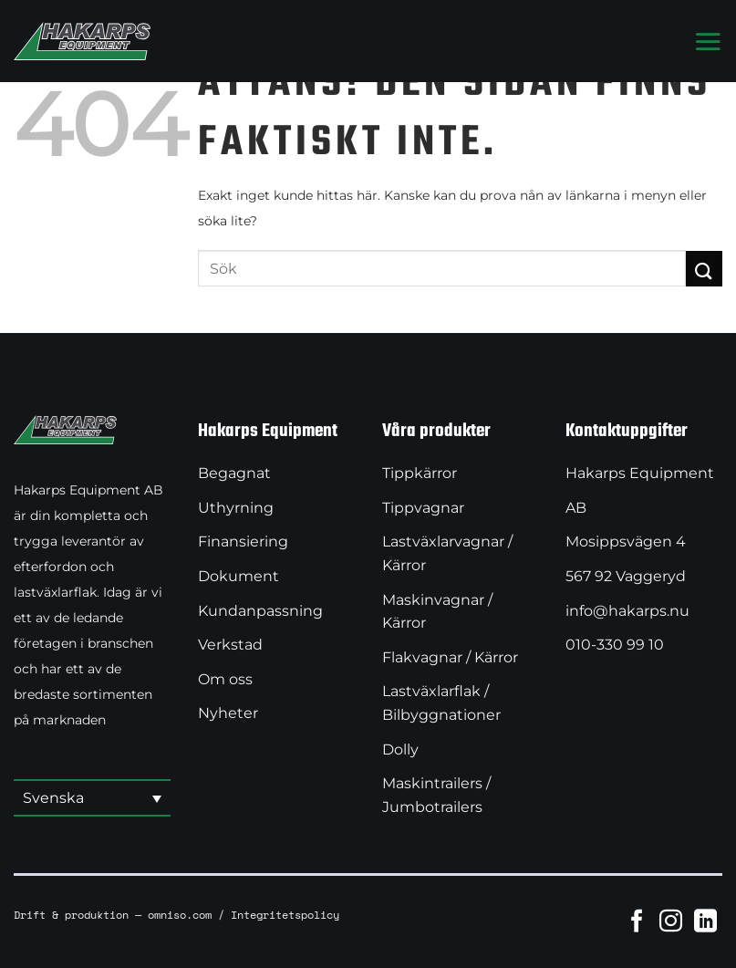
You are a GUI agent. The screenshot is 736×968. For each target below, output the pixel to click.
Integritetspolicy (285, 914)
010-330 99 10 (614, 644)
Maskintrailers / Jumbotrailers (436, 795)
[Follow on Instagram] (670, 920)
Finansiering (243, 541)
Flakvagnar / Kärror (450, 657)
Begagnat (234, 473)
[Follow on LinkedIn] (705, 920)
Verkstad (230, 644)
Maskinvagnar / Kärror (437, 611)
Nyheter (228, 713)
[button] (92, 799)
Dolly (400, 749)
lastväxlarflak (55, 592)
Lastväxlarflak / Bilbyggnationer (441, 702)
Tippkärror (419, 473)
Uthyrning (236, 507)
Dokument (238, 576)
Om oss (225, 679)
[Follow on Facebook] (637, 920)
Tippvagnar (423, 507)
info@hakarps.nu (627, 610)
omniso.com (180, 914)
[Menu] (707, 41)
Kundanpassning (260, 610)
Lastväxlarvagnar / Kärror (447, 553)
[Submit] (704, 268)
